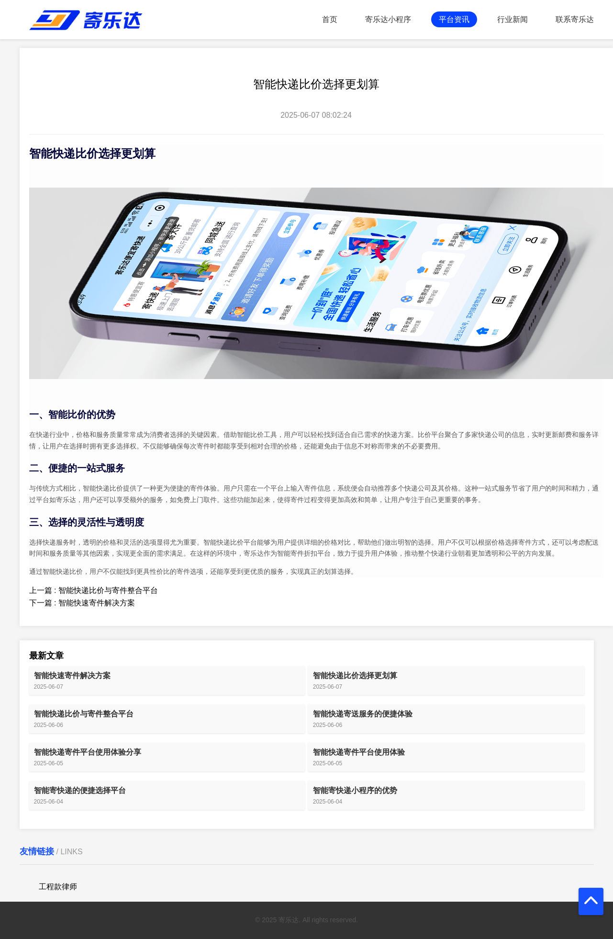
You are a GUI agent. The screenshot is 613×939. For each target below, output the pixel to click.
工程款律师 (58, 887)
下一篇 (82, 603)
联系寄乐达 (575, 19)
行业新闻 (512, 19)
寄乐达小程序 (388, 19)
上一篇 (93, 590)
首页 (329, 19)
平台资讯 (454, 19)
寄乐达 (66, 499)
